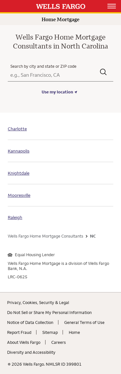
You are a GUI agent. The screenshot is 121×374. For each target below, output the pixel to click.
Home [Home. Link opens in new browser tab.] (74, 332)
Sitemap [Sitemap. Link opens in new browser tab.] (50, 332)
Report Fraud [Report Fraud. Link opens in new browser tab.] (19, 332)
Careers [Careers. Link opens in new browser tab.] (58, 342)
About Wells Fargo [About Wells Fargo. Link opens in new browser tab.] (23, 342)
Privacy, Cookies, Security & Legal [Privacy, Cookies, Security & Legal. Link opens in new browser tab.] (38, 302)
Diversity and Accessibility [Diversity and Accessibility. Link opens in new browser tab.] (31, 352)
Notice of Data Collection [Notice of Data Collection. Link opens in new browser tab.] (30, 322)
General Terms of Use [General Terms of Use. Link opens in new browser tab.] (84, 322)
